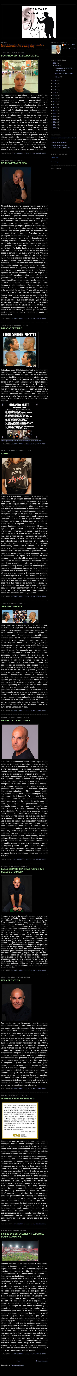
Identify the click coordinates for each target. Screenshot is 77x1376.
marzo (57, 65)
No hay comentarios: (39, 153)
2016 (55, 107)
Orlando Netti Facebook (58, 142)
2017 (55, 104)
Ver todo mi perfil (69, 48)
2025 (55, 81)
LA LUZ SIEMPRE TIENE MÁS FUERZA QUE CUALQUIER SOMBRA (22, 870)
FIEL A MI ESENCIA (10, 980)
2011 (55, 122)
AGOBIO (5, 454)
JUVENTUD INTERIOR (12, 606)
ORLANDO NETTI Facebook (60, 148)
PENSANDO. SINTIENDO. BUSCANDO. (20, 56)
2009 (55, 128)
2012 (55, 119)
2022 (55, 89)
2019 (55, 98)
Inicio (18, 1361)
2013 (55, 116)
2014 (55, 113)
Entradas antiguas (42, 1361)
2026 (55, 63)
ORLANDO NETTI (69, 45)
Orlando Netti (54, 157)
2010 (55, 125)
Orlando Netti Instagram (59, 145)
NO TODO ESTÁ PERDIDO (14, 163)
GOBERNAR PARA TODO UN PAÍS (18, 1098)
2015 (55, 110)
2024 (55, 84)
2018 (55, 101)
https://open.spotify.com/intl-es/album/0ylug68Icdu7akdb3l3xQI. (21, 440)
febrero (57, 77)
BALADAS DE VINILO (11, 328)
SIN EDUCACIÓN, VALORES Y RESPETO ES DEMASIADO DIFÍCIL (22, 1235)
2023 (55, 86)
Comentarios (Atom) (17, 1365)
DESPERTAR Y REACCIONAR (15, 720)
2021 (55, 92)
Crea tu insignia (55, 162)
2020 (55, 95)
